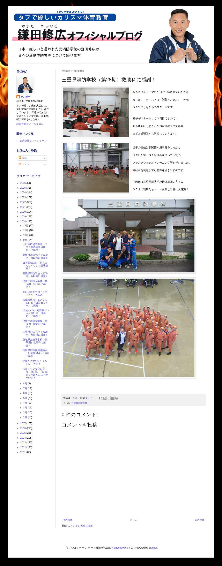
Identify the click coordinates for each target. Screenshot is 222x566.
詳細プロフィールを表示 (30, 124)
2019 (23, 216)
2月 (25, 412)
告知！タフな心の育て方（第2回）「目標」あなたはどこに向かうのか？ (36, 373)
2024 (23, 192)
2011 (23, 452)
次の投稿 (68, 520)
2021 (23, 207)
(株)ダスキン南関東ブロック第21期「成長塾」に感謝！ (36, 313)
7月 (25, 388)
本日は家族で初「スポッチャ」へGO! (35, 293)
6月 (25, 393)
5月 (25, 398)
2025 (23, 187)
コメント (25, 164)
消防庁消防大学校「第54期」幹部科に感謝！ (35, 284)
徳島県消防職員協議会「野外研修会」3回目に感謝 (36, 353)
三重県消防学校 (79, 403)
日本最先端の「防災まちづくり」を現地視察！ (35, 265)
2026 (23, 183)
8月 (25, 383)
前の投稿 (200, 520)
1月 (25, 417)
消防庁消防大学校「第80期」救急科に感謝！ (35, 324)
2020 (23, 211)
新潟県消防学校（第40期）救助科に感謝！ (35, 275)
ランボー (25, 96)
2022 (23, 202)
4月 (25, 402)
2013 (23, 442)
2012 (23, 447)
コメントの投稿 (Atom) (80, 525)
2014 (23, 437)
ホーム (133, 520)
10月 (26, 235)
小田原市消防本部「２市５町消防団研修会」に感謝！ (35, 247)
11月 (26, 230)
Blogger (153, 547)
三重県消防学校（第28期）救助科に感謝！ (35, 333)
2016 (23, 428)
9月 (25, 240)
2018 (23, 221)
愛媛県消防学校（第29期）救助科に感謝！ (35, 256)
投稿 (23, 158)
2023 (23, 197)
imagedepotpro (119, 547)
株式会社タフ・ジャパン (33, 140)
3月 (25, 407)
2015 (23, 432)
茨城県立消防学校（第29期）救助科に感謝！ (35, 342)
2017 (23, 423)
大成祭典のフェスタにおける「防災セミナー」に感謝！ (35, 302)
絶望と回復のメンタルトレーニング (35, 362)
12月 (26, 225)
